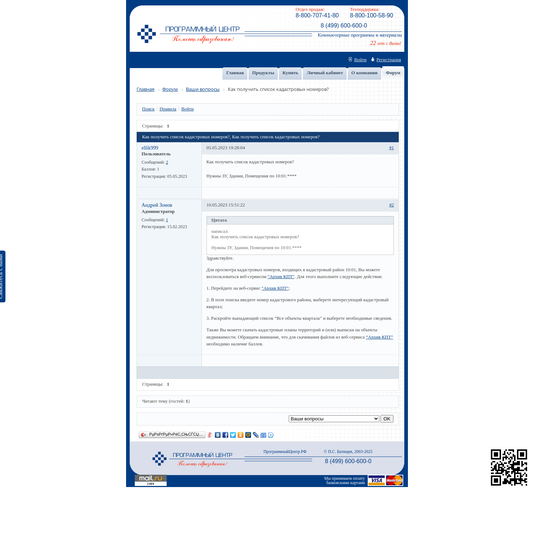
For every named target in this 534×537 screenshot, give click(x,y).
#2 (391, 204)
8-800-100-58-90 (371, 15)
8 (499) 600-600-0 (344, 25)
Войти (360, 59)
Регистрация (388, 59)
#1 (391, 147)
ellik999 (150, 148)
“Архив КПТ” (379, 337)
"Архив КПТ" (281, 276)
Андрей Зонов (157, 205)
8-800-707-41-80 (317, 15)
